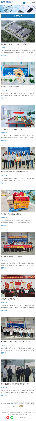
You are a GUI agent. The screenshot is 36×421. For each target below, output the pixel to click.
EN (27, 2)
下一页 (27, 403)
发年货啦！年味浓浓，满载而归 (11, 214)
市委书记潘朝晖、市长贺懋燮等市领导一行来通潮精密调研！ (16, 384)
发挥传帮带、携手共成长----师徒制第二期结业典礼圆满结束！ (16, 341)
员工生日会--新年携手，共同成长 (11, 256)
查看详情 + (4, 55)
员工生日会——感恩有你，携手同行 (12, 129)
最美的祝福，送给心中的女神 (10, 86)
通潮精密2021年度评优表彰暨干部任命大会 (14, 171)
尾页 (32, 403)
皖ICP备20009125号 (30, 412)
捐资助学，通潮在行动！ (9, 299)
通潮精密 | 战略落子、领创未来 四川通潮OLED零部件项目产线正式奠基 (16, 44)
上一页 (21, 403)
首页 (16, 403)
